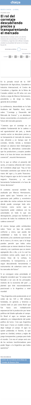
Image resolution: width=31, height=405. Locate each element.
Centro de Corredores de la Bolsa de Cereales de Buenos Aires (14, 361)
